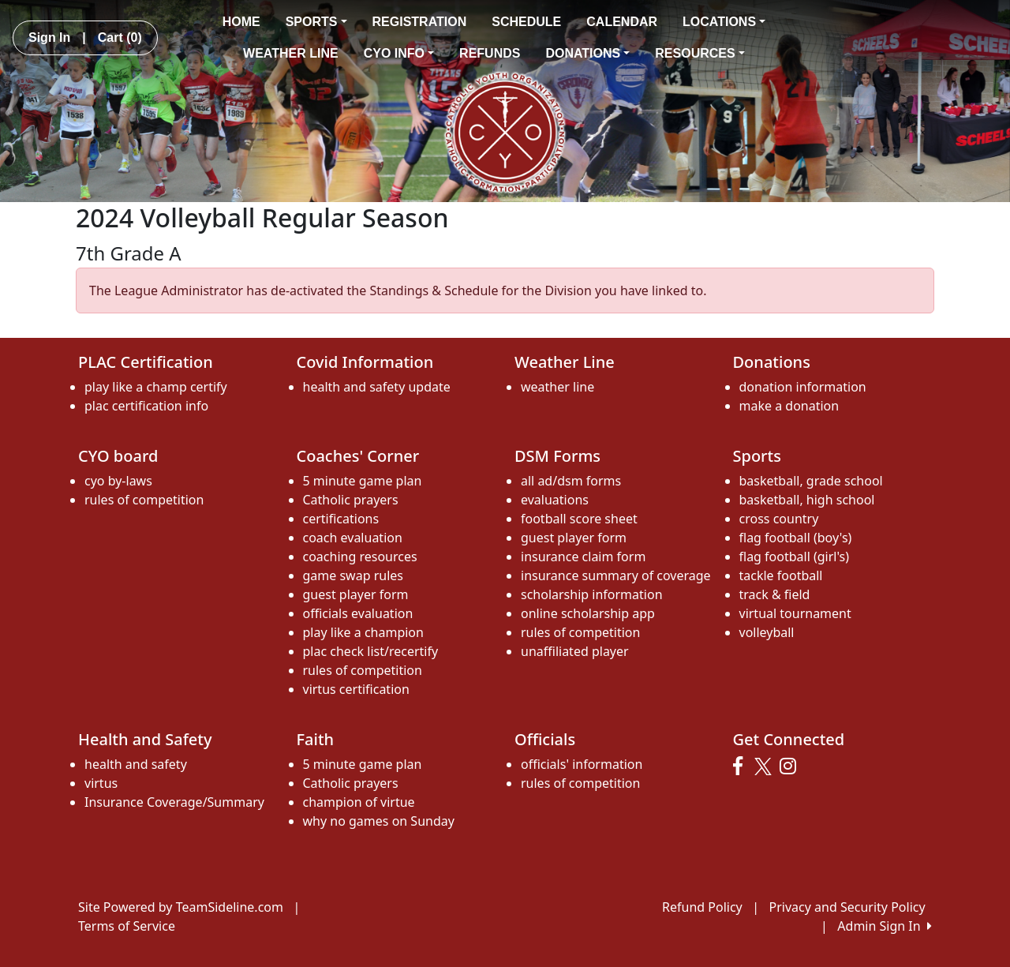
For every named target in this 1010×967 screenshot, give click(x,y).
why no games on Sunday (378, 821)
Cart (120, 37)
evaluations (555, 499)
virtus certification (356, 689)
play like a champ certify (155, 386)
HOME (241, 21)
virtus (101, 783)
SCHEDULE (526, 21)
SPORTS (316, 21)
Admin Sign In (884, 926)
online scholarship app (588, 613)
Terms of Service (126, 926)
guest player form (356, 594)
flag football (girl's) (794, 556)
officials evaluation (358, 613)
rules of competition (144, 499)
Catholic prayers (350, 499)
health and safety (135, 764)
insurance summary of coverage (616, 575)
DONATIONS (587, 53)
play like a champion (363, 632)
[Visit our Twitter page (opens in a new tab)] (765, 766)
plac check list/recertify (371, 651)
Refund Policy (702, 907)
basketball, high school (807, 499)
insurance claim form (583, 556)
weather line (557, 386)
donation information (802, 386)
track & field (774, 594)
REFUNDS (489, 53)
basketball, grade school (811, 480)
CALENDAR (621, 21)
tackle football (781, 575)
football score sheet (579, 518)
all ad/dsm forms (571, 480)
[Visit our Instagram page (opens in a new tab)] (792, 766)
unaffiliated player (575, 651)
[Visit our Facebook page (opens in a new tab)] (741, 766)
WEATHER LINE (291, 53)
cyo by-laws (118, 480)
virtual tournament (795, 613)
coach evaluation (352, 537)
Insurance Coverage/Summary (174, 802)
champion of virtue (359, 802)
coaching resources (360, 556)
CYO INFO (399, 53)
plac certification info (146, 405)
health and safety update (377, 386)
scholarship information (592, 594)
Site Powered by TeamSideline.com (180, 907)
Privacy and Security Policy (847, 907)
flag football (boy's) (795, 537)
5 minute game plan (362, 480)
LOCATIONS (724, 21)
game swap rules (353, 575)
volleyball (767, 632)
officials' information (581, 764)
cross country (779, 518)
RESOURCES (699, 53)
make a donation (789, 405)
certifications (341, 518)
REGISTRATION (419, 21)
